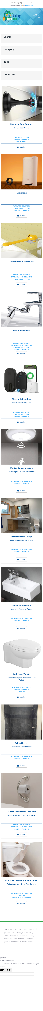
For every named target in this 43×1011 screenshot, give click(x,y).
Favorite (21, 147)
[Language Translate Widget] (21, 2)
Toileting (21, 692)
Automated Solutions (21, 206)
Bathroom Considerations (21, 277)
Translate (27, 5)
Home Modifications (21, 139)
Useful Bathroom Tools (21, 898)
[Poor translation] (8, 970)
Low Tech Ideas (21, 141)
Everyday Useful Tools (21, 137)
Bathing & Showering (21, 275)
